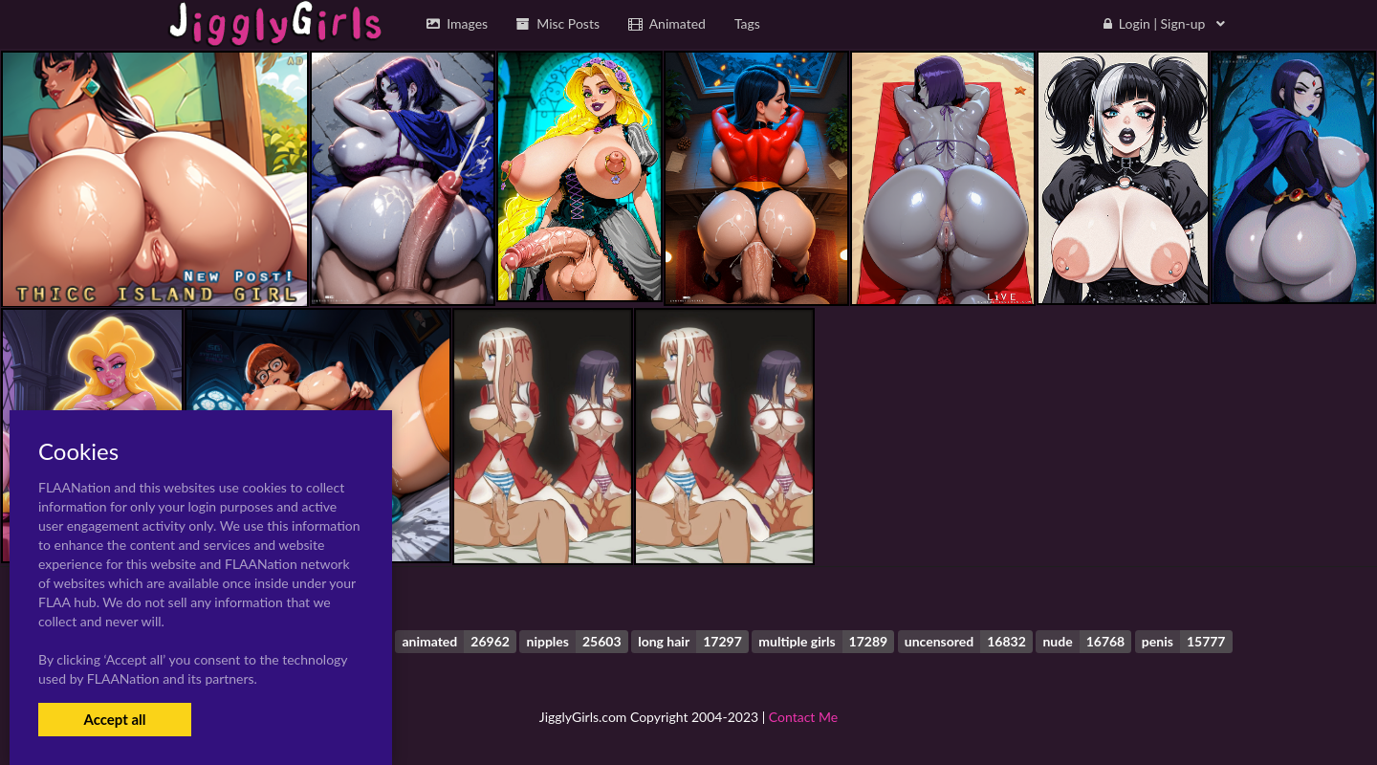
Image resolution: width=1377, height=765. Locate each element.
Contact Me (803, 717)
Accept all (114, 719)
